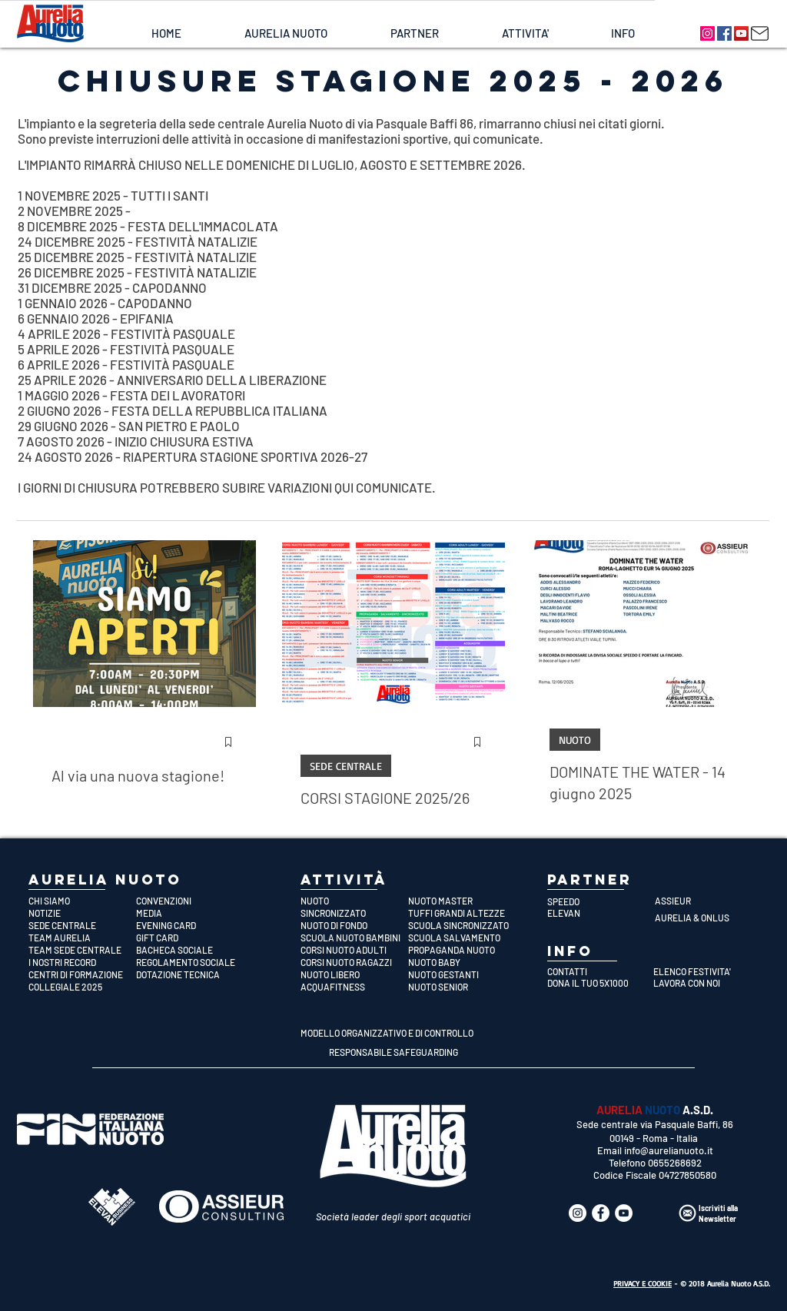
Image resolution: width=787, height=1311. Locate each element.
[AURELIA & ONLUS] (708, 917)
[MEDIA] (190, 913)
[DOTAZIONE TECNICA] (190, 974)
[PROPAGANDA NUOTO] (462, 950)
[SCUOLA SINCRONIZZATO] (462, 925)
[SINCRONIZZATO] (354, 913)
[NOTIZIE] (82, 913)
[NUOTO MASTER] (462, 900)
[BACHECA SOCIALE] (190, 950)
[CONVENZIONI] (190, 900)
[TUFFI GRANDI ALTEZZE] (462, 913)
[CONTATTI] (596, 971)
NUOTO (575, 739)
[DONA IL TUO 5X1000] (596, 982)
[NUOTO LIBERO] (354, 974)
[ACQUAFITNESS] (354, 987)
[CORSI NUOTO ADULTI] (354, 950)
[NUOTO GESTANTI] (462, 974)
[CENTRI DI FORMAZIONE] (82, 974)
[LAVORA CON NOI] (702, 982)
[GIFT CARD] (190, 937)
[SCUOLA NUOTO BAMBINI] (354, 937)
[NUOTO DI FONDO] (354, 925)
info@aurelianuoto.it (668, 1150)
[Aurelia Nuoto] (707, 33)
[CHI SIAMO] (82, 900)
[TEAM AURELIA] (82, 937)
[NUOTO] (354, 900)
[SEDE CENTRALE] (82, 925)
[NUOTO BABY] (462, 962)
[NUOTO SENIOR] (462, 987)
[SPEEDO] (601, 901)
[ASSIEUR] (708, 900)
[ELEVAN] (601, 913)
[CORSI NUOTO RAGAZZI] (354, 962)
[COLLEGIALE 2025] (82, 987)
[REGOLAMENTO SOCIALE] (190, 962)
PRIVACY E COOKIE (642, 1283)
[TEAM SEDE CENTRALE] (82, 950)
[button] (285, 33)
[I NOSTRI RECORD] (82, 962)
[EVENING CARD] (190, 925)
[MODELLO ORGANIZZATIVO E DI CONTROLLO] (387, 1033)
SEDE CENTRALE (346, 765)
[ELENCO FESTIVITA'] (702, 971)
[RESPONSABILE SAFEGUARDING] (393, 1052)
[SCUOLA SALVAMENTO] (462, 937)
